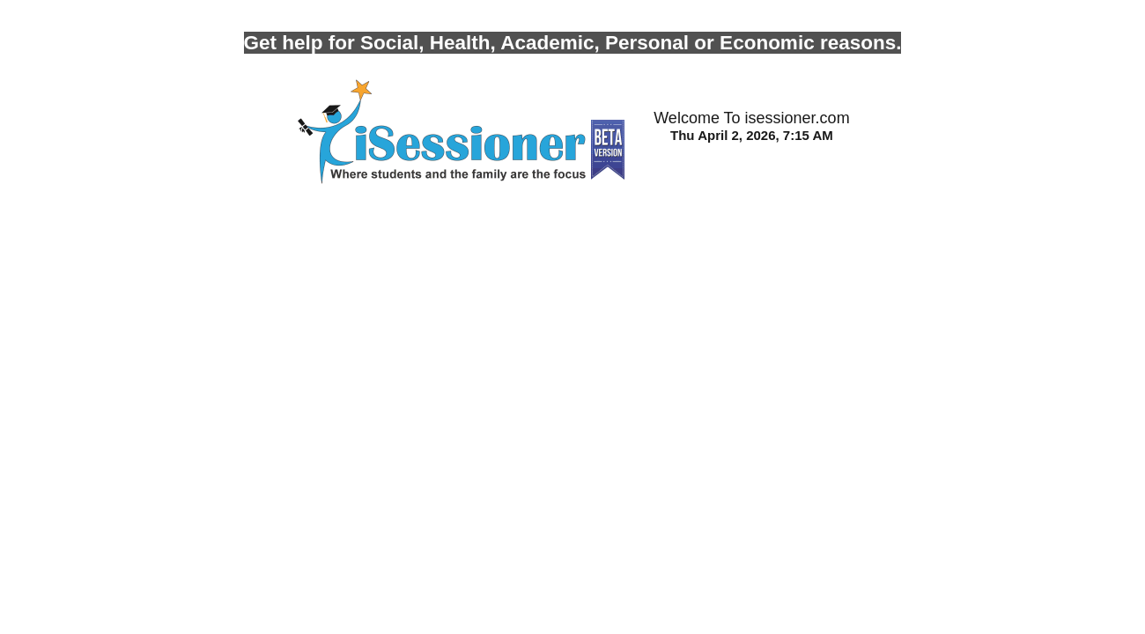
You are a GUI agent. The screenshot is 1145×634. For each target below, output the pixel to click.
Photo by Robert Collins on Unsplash (116, 7)
